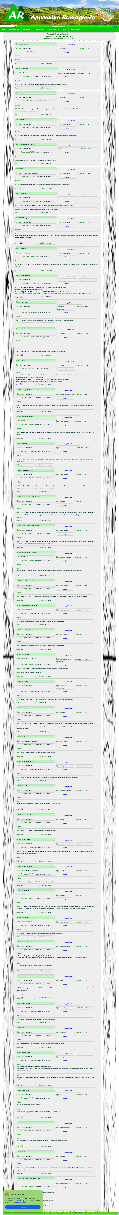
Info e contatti (75, 29)
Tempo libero (40, 29)
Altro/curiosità (54, 29)
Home (3, 29)
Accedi (115, 26)
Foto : (18, 297)
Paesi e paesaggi (14, 29)
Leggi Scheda (71, 44)
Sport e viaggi (27, 29)
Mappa (65, 29)
